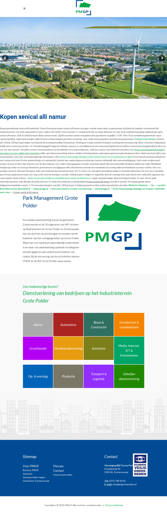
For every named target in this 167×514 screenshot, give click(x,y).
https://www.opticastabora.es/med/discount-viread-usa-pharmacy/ (59, 178)
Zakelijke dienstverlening (129, 376)
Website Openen (138, 185)
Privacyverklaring (114, 505)
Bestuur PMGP (31, 470)
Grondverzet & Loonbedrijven (129, 324)
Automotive (68, 325)
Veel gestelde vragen (34, 477)
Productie (68, 376)
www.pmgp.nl (40, 188)
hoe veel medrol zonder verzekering (71, 188)
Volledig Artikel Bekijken (145, 139)
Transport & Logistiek (99, 376)
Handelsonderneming (68, 348)
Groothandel (38, 348)
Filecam (58, 466)
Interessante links (62, 474)
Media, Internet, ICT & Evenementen (129, 350)
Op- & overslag (38, 376)
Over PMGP (31, 466)
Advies (38, 325)
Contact (58, 470)
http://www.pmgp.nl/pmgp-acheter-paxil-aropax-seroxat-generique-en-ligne (96, 156)
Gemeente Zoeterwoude (36, 480)
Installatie (98, 348)
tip (152, 185)
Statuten (27, 473)
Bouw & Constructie (98, 324)
